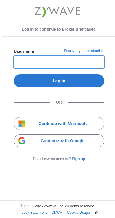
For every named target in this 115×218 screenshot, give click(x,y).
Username (24, 51)
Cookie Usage (78, 212)
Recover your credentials (84, 51)
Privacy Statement (32, 212)
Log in (59, 80)
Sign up (78, 159)
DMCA (56, 212)
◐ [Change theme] (96, 212)
